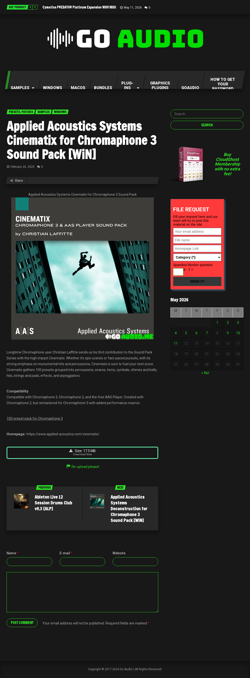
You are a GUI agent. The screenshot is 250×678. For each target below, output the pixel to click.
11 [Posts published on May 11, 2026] (176, 343)
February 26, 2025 (22, 166)
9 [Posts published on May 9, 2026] (228, 333)
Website (119, 554)
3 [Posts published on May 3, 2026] (238, 323)
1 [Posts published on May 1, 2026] (217, 323)
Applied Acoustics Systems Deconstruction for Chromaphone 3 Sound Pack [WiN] (129, 509)
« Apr (205, 373)
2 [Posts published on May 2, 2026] (228, 323)
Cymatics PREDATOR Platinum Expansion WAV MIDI (79, 7)
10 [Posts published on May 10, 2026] (238, 333)
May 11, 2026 (133, 7)
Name (13, 554)
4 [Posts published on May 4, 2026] (176, 333)
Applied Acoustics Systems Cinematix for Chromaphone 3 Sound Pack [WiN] (81, 140)
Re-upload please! (82, 468)
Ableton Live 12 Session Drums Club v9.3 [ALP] (53, 504)
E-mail (66, 554)
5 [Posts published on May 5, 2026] (186, 333)
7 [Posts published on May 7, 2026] (207, 333)
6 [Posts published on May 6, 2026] (197, 333)
